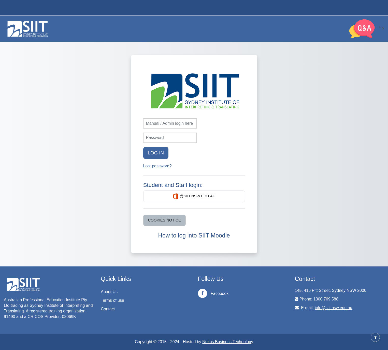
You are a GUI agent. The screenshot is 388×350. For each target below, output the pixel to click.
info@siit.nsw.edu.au (333, 308)
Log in (156, 152)
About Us (109, 292)
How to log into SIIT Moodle (194, 235)
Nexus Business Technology (227, 342)
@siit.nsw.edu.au (194, 196)
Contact (108, 309)
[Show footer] (375, 337)
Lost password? (157, 166)
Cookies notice (164, 220)
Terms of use (112, 300)
